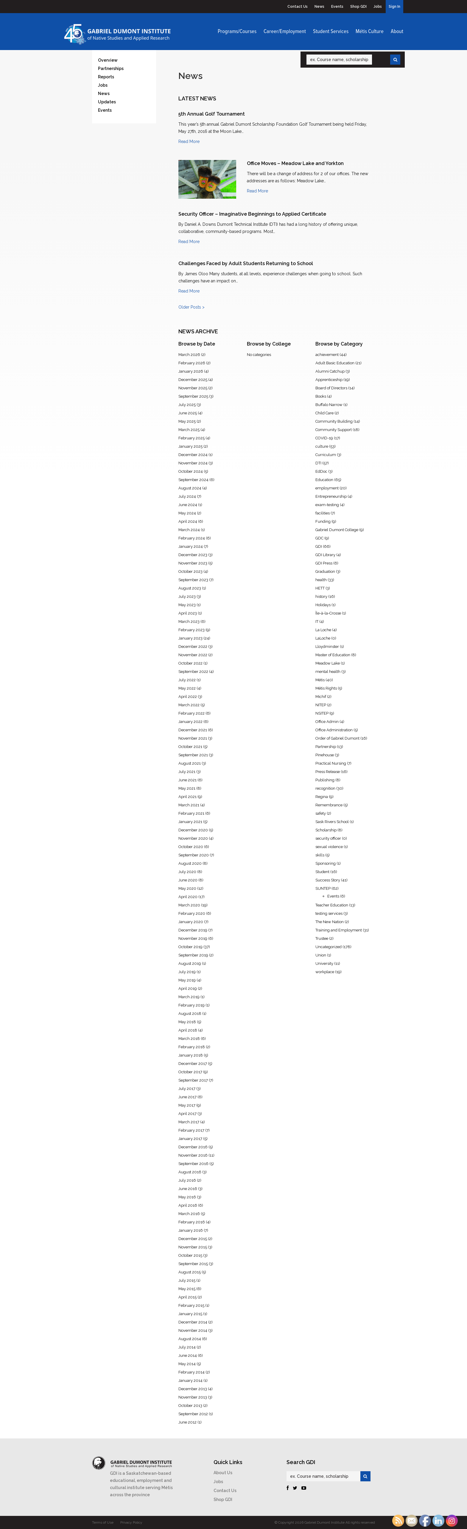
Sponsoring (325, 863)
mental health (327, 671)
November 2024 (193, 463)
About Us (223, 1472)
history (321, 596)
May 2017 (186, 1105)
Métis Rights (326, 688)
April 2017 (187, 1113)
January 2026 (190, 371)
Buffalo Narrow (329, 404)
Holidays (323, 605)
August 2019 (189, 963)
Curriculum (325, 454)
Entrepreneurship (331, 496)
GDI (318, 546)
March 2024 (189, 530)
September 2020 (193, 855)
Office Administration (334, 730)
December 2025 (192, 379)
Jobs (377, 6)
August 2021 (189, 763)
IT (316, 621)
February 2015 (191, 1305)
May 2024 (187, 513)
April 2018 (187, 1030)
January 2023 (190, 638)
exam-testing (327, 505)
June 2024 (187, 505)
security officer (328, 838)
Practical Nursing (330, 763)
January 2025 (190, 446)
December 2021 (192, 730)
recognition (325, 788)
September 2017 (193, 1080)
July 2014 (187, 1347)
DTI (318, 463)
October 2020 (190, 846)
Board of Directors (331, 388)
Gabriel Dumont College (336, 530)
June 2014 (187, 1355)
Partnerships (111, 68)
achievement (327, 354)
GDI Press (323, 563)
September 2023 (193, 580)
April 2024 (187, 521)
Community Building (334, 421)
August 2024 (189, 488)
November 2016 (193, 1155)
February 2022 (191, 713)
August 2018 (189, 1013)
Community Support (333, 429)
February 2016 (191, 1222)
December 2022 (192, 646)
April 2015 (187, 1297)
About (397, 31)
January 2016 (190, 1230)
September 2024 (193, 479)
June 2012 (187, 1422)
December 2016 (193, 1147)
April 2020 (187, 897)
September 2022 (193, 671)
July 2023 (187, 596)
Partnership (325, 746)
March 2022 (189, 705)
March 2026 (189, 354)
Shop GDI (358, 6)
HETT (320, 588)
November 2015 (192, 1247)
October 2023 (190, 571)
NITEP (320, 705)
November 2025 (192, 388)
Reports (106, 76)
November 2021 (192, 738)
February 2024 (191, 538)
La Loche (323, 630)
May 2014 (187, 1364)
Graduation (325, 571)
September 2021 (193, 755)
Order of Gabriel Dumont (337, 738)
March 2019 (189, 997)
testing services (329, 913)
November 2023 (192, 563)
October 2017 (190, 1072)
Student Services (330, 31)
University (324, 963)
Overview (108, 60)
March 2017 (188, 1122)
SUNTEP (323, 888)
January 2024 (190, 546)
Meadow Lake (327, 663)
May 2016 (187, 1197)
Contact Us (297, 6)
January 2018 (190, 1055)
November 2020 (193, 838)
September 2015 (193, 1264)
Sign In (394, 6)
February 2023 (191, 630)
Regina (321, 796)
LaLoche (322, 638)
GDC (319, 538)
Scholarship (326, 830)
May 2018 (187, 1022)
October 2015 (190, 1255)
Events (337, 6)
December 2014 (192, 1322)
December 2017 (192, 1063)
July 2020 (187, 872)
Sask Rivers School (332, 821)
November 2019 (192, 938)
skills (319, 855)
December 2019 (192, 930)
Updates (107, 101)
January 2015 (190, 1314)
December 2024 (193, 454)
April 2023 (187, 613)
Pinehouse (324, 755)
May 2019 (187, 980)
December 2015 (192, 1238)
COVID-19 (324, 438)
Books (320, 396)
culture (321, 446)
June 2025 (187, 413)
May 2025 (187, 421)
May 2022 (187, 688)
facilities (322, 513)
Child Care (324, 413)
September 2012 (193, 1414)
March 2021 (188, 805)
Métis (320, 680)
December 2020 (193, 830)
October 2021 (190, 746)
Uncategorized (328, 947)
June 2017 (187, 1097)
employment (327, 488)
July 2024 (187, 496)
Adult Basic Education (334, 363)
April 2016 (187, 1205)
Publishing (324, 780)
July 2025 (187, 404)
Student (322, 872)
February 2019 (191, 1005)
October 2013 (190, 1405)
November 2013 (192, 1397)
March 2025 (189, 429)
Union (320, 955)
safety (320, 813)
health (321, 580)
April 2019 (187, 988)
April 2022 (187, 696)
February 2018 (191, 1047)
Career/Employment (285, 31)
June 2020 (187, 880)
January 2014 (190, 1380)
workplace (324, 972)
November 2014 (192, 1330)
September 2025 (193, 396)
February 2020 (191, 913)
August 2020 (190, 863)
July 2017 (186, 1088)
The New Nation (329, 922)
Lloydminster (327, 646)
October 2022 (190, 663)
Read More (189, 141)
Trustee (321, 938)
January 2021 (190, 821)
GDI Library (325, 555)
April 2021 (187, 796)
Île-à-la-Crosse (328, 613)
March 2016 (189, 1213)
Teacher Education (331, 905)
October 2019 (190, 947)
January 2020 (190, 922)
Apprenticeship (329, 379)
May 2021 (186, 788)
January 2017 (190, 1138)
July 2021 (186, 771)
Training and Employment (338, 930)
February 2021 (191, 813)
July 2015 (186, 1280)
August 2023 (189, 588)
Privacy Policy (131, 1522)
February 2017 (191, 1130)
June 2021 (187, 780)
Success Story (327, 880)
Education (324, 479)
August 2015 (189, 1272)
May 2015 (186, 1289)
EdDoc (321, 471)
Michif (320, 696)
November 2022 (192, 655)
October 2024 (190, 471)
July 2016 (187, 1180)
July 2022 (187, 680)
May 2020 (187, 888)
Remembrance (329, 805)
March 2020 (189, 905)
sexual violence (329, 846)
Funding (323, 521)
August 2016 (189, 1172)
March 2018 (189, 1038)
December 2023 (192, 555)
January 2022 (190, 721)
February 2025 (191, 438)
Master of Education (332, 655)
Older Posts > (191, 307)
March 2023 (189, 621)
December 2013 (192, 1389)
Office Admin (327, 721)
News (319, 6)
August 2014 (189, 1339)
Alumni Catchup (330, 371)
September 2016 (193, 1163)
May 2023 (187, 605)
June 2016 (187, 1188)
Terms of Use (102, 1522)
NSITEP (322, 713)
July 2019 (187, 972)
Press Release (327, 771)
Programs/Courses (237, 31)
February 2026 (191, 363)
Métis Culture (370, 31)
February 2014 (191, 1372)
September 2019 (193, 955)
